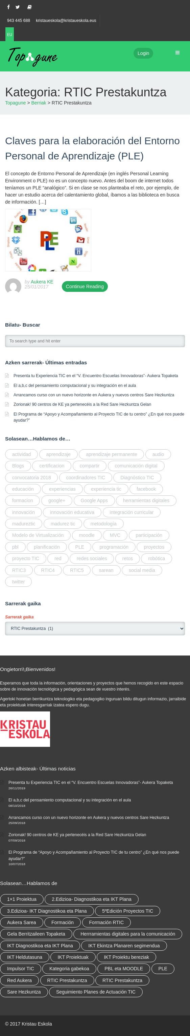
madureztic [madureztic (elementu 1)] (23, 523)
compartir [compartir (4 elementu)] (89, 465)
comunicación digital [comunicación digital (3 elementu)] (136, 465)
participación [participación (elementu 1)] (149, 535)
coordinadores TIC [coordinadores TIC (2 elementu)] (85, 477)
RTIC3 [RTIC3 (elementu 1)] (19, 570)
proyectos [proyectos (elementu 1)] (154, 547)
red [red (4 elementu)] (57, 558)
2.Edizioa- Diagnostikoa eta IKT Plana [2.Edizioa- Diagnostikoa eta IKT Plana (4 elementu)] (92, 899)
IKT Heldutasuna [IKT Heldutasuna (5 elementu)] (24, 957)
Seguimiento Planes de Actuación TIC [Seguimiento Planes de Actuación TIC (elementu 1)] (96, 992)
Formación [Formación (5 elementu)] (62, 922)
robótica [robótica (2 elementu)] (156, 558)
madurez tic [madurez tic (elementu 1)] (63, 523)
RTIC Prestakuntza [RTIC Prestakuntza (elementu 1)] (122, 980)
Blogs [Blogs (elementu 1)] (18, 465)
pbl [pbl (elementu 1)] (15, 547)
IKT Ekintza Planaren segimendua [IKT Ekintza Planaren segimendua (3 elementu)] (124, 945)
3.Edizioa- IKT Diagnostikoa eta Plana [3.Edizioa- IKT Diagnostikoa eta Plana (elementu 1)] (47, 911)
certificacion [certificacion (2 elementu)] (51, 465)
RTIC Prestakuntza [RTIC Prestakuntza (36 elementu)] (67, 980)
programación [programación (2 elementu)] (113, 547)
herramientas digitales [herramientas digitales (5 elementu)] (146, 500)
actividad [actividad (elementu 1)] (21, 454)
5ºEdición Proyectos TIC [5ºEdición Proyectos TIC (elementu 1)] (127, 911)
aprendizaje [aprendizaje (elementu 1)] (58, 454)
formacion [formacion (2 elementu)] (22, 500)
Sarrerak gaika (19, 617)
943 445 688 (18, 20)
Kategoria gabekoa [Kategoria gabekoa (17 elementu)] (69, 968)
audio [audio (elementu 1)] (158, 454)
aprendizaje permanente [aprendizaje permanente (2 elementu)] (111, 454)
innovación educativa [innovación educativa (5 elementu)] (72, 512)
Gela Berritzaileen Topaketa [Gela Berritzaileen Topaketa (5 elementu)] (36, 934)
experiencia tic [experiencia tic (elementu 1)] (106, 489)
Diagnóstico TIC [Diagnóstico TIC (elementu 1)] (137, 477)
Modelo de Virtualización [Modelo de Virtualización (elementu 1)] (38, 535)
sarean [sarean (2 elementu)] (106, 570)
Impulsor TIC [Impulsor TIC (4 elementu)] (20, 968)
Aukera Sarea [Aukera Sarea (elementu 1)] (21, 922)
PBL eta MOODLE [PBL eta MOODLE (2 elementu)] (123, 968)
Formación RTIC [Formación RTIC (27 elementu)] (106, 922)
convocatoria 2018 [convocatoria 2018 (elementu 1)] (31, 477)
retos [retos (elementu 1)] (127, 558)
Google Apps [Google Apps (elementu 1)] (94, 500)
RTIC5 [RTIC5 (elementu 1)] (77, 570)
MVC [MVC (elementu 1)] (115, 535)
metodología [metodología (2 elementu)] (104, 523)
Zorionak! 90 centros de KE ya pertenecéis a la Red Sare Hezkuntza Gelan (82, 404)
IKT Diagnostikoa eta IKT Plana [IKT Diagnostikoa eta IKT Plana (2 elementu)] (40, 945)
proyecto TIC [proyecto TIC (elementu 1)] (25, 558)
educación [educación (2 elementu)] (23, 489)
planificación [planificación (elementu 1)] (47, 547)
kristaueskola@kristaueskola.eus (66, 20)
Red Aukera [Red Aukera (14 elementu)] (19, 980)
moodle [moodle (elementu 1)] (87, 535)
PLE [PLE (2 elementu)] (163, 968)
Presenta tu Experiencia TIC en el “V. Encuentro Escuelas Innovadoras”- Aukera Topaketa (96, 375)
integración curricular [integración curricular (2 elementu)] (132, 512)
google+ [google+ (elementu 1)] (56, 500)
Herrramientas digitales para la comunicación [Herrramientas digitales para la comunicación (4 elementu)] (127, 934)
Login (143, 53)
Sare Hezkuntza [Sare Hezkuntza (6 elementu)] (24, 992)
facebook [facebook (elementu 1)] (146, 489)
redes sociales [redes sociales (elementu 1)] (92, 558)
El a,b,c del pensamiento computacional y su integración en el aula (75, 385)
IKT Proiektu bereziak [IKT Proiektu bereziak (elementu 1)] (126, 957)
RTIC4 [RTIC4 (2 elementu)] (48, 570)
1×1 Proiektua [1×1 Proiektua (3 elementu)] (22, 899)
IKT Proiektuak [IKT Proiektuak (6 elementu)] (73, 957)
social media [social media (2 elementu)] (142, 570)
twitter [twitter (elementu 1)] (18, 581)
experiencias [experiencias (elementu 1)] (62, 489)
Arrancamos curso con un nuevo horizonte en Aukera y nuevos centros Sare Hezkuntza (94, 395)
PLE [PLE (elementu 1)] (79, 547)
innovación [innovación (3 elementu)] (23, 512)
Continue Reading (85, 286)
